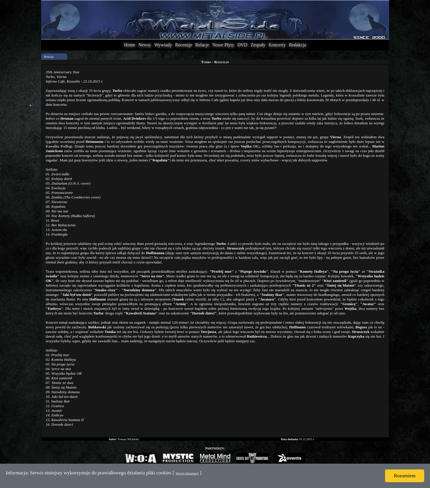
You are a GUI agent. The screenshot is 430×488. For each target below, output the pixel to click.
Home (129, 44)
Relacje (202, 44)
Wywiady (163, 44)
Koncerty (277, 44)
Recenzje (183, 44)
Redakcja (297, 44)
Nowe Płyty (223, 44)
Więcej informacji (186, 473)
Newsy (144, 44)
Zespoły (258, 44)
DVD (242, 44)
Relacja (49, 56)
